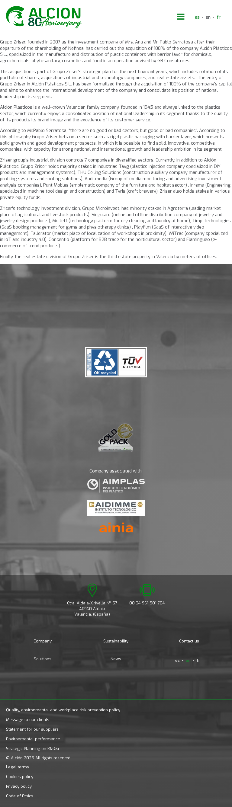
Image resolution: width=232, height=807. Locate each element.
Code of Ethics (19, 796)
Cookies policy (19, 776)
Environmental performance (33, 738)
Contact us (189, 641)
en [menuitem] (208, 17)
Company (43, 641)
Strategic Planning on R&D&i (32, 748)
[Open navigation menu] (181, 17)
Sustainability (115, 641)
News (116, 658)
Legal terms (17, 767)
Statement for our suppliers (32, 729)
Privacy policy (19, 786)
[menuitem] (197, 17)
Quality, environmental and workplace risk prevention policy (63, 710)
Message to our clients (27, 719)
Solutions (42, 658)
